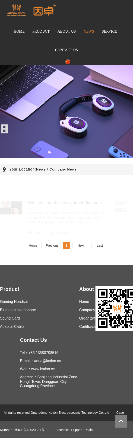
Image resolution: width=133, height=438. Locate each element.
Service (109, 31)
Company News (63, 169)
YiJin (89, 430)
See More (64, 234)
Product (41, 31)
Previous (52, 245)
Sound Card (10, 318)
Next (81, 245)
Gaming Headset (14, 302)
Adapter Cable (12, 327)
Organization (89, 318)
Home (19, 31)
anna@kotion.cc (47, 361)
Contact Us (66, 50)
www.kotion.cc (43, 369)
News (89, 31)
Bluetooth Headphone (18, 310)
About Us (66, 31)
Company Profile (93, 310)
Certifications (90, 327)
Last (100, 245)
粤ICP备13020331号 (29, 430)
